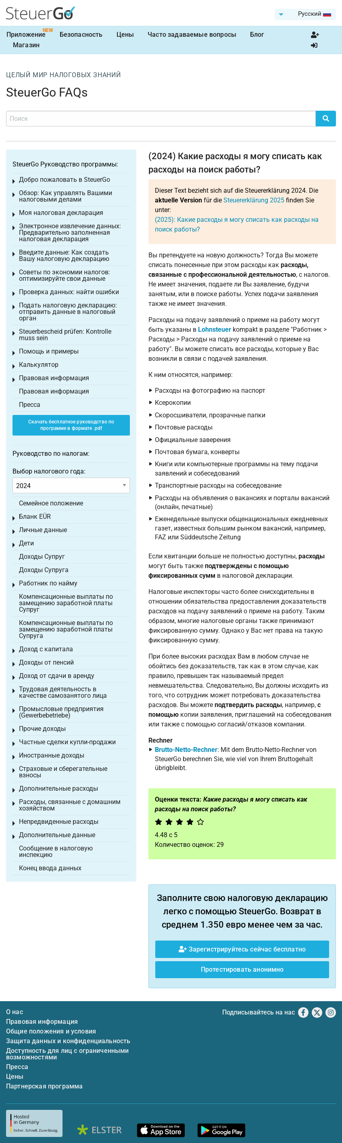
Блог (257, 34)
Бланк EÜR (35, 516)
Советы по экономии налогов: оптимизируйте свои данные (64, 275)
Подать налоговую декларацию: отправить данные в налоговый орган (68, 311)
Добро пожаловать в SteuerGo (64, 179)
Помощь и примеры (49, 351)
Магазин (26, 45)
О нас (14, 1012)
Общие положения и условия (51, 1031)
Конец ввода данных (50, 868)
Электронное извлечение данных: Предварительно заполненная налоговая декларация (70, 232)
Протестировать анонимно (242, 969)
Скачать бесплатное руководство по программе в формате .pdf (71, 425)
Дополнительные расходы (58, 788)
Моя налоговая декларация (61, 213)
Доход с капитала (46, 649)
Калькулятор (38, 364)
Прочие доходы (42, 729)
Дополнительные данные (57, 835)
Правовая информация (54, 378)
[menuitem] (305, 14)
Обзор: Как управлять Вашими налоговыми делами (65, 196)
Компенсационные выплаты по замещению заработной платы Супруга (66, 629)
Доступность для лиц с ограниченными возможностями (67, 1054)
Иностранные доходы (51, 755)
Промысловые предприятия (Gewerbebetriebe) (61, 712)
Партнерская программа (44, 1086)
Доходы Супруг (42, 556)
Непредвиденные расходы (58, 821)
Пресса (29, 404)
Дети (26, 543)
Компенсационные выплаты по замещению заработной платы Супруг (66, 603)
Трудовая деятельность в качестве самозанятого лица (63, 692)
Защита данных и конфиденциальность (68, 1041)
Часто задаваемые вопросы (192, 34)
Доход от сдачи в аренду (56, 676)
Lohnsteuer (214, 329)
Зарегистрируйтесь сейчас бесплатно (242, 949)
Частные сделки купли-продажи (67, 742)
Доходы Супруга (44, 570)
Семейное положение (51, 503)
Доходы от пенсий (46, 662)
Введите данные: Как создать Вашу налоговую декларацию (64, 255)
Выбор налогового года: (49, 471)
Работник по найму (48, 583)
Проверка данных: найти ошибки (69, 292)
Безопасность (81, 34)
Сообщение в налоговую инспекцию (56, 851)
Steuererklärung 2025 (253, 200)
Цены (125, 34)
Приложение (26, 34)
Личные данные (43, 530)
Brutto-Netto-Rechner (186, 750)
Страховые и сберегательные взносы (63, 772)
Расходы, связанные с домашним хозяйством (70, 805)
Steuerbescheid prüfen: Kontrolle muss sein (65, 335)
